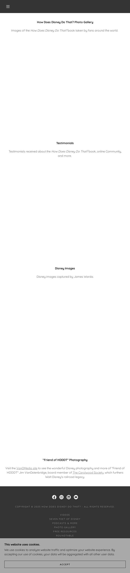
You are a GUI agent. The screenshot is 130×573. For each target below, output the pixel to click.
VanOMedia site (26, 468)
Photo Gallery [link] (65, 527)
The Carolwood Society (88, 472)
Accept (65, 564)
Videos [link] (65, 514)
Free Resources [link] (65, 531)
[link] (54, 497)
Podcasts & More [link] (65, 523)
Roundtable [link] (65, 535)
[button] (10, 6)
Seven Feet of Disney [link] (65, 519)
